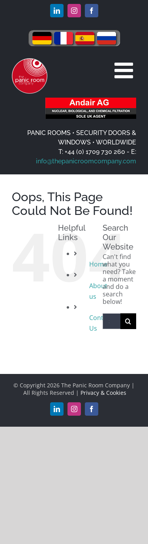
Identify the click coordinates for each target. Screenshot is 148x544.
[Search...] (111, 321)
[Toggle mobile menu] (125, 70)
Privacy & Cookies (103, 392)
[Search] (128, 321)
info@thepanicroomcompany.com (86, 161)
